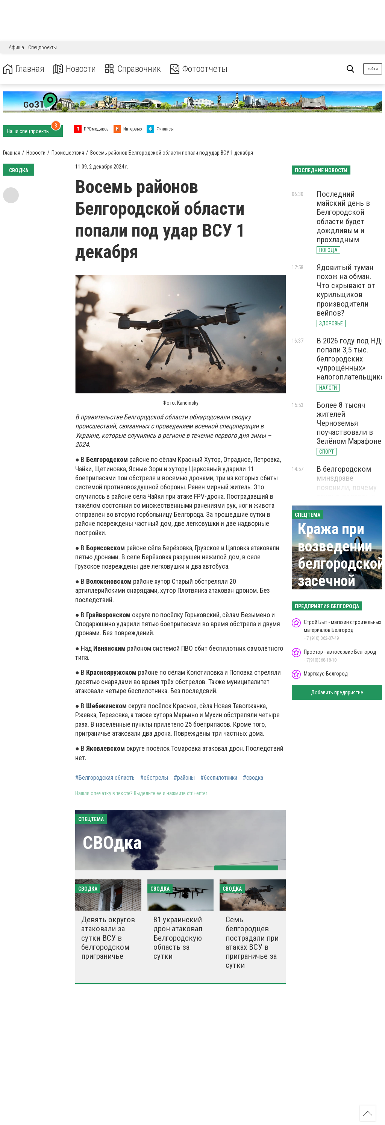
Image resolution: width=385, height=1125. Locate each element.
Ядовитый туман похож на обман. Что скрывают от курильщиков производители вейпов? (346, 290)
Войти (372, 68)
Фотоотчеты (198, 69)
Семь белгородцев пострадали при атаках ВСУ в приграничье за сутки (252, 942)
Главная (23, 69)
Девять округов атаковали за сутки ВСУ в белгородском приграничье (108, 938)
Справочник (133, 69)
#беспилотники (218, 777)
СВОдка (112, 842)
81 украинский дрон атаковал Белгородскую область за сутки (177, 938)
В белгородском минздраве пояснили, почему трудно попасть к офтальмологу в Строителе (347, 492)
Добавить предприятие (337, 692)
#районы (184, 777)
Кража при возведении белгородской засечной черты (341, 563)
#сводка (253, 777)
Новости (74, 69)
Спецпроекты (42, 47)
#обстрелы (154, 777)
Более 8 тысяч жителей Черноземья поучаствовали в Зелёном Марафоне (349, 423)
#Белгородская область (105, 777)
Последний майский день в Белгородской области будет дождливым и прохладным (343, 217)
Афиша (16, 47)
